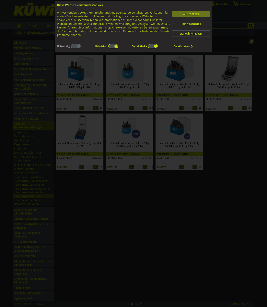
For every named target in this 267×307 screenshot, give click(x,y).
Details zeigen (183, 46)
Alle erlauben (191, 14)
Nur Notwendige (191, 24)
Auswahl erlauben (191, 33)
